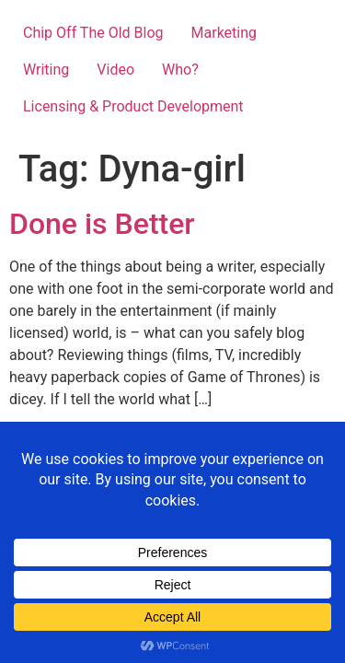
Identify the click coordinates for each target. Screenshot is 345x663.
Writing (46, 69)
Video (115, 69)
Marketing (224, 32)
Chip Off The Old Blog (93, 32)
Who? (180, 69)
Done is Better (102, 223)
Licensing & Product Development (133, 106)
